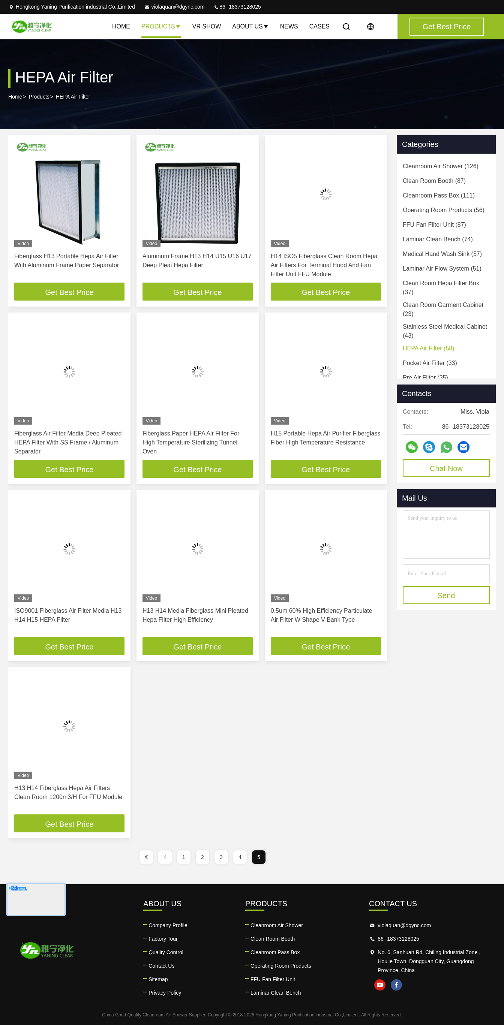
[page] (146, 857)
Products (161, 26)
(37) (441, 287)
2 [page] (202, 857)
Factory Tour (163, 939)
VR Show (206, 26)
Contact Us (161, 966)
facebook (396, 985)
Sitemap (158, 979)
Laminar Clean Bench (275, 993)
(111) (439, 195)
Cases (319, 26)
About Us (250, 26)
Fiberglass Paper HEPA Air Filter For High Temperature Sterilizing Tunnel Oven (190, 442)
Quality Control (165, 952)
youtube (380, 985)
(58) (428, 348)
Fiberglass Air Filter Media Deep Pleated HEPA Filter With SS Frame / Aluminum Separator (68, 442)
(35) (425, 377)
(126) (440, 166)
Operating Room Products (280, 966)
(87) (434, 181)
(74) (438, 239)
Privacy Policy (164, 993)
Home (121, 26)
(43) (445, 331)
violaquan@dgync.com (174, 7)
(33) (430, 363)
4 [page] (240, 857)
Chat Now (446, 468)
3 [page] (221, 857)
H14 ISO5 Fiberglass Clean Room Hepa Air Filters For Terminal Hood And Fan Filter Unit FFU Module (324, 265)
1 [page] (183, 857)
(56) (443, 210)
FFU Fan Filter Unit (272, 979)
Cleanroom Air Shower (276, 925)
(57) (442, 254)
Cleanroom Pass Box (275, 952)
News (289, 26)
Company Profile (168, 925)
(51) (442, 268)
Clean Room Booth (272, 939)
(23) (443, 309)
